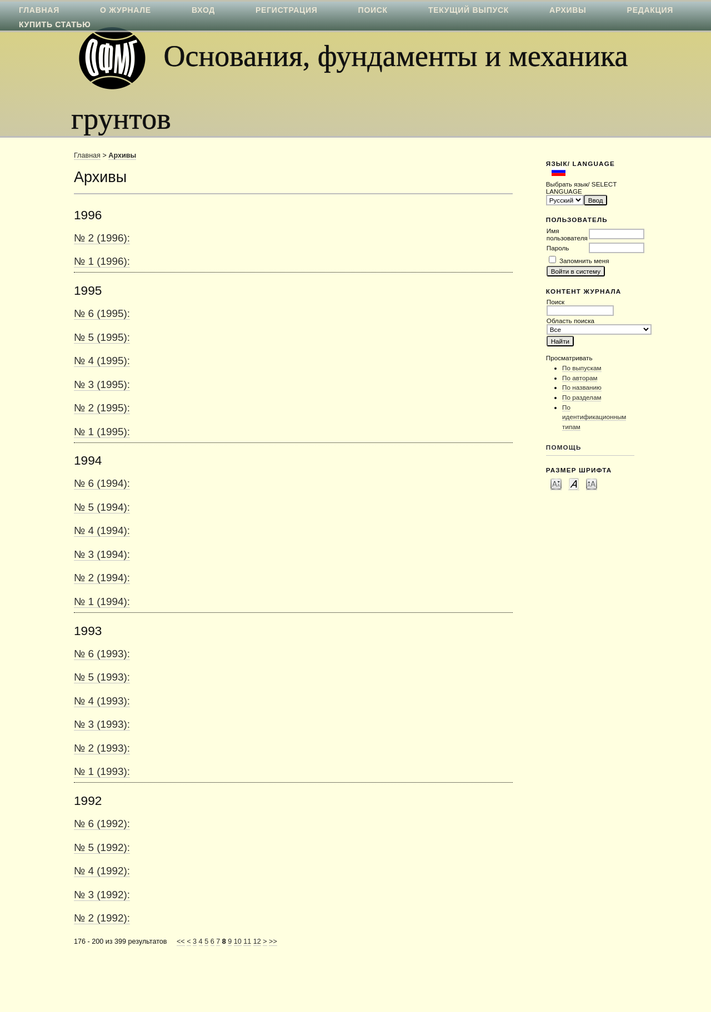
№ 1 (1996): (102, 261)
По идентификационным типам (594, 417)
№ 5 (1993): (102, 677)
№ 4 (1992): (102, 871)
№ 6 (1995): (102, 313)
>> (273, 941)
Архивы (122, 155)
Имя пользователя (567, 234)
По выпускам (582, 367)
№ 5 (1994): (102, 507)
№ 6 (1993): (102, 653)
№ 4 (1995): (102, 360)
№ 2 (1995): (102, 408)
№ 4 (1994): (102, 530)
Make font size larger (591, 483)
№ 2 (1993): (102, 748)
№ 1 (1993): (102, 771)
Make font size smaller (556, 483)
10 (238, 941)
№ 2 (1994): (102, 577)
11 (247, 941)
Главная (87, 155)
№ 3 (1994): (102, 554)
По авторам (579, 377)
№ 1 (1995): (102, 431)
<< (181, 941)
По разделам (581, 397)
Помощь (564, 447)
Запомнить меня (584, 260)
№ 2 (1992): (102, 918)
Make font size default (573, 483)
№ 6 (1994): (102, 483)
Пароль (558, 247)
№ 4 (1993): (102, 701)
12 (257, 941)
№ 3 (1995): (102, 384)
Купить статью (55, 24)
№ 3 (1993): (102, 724)
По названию (582, 387)
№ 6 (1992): (102, 823)
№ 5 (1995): (102, 337)
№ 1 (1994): (102, 601)
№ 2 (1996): (102, 238)
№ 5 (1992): (102, 847)
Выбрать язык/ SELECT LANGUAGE (581, 187)
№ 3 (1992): (102, 894)
